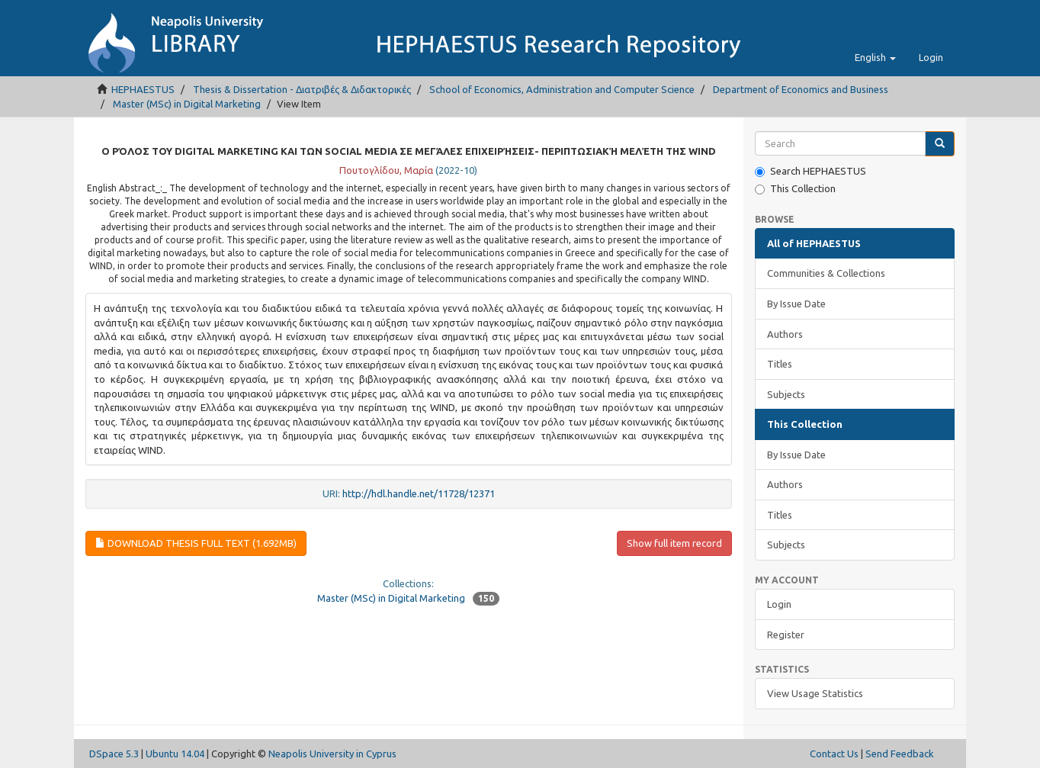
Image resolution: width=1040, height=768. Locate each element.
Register (785, 634)
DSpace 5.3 (114, 753)
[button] (875, 57)
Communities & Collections (826, 273)
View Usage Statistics (815, 693)
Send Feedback (899, 753)
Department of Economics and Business (800, 89)
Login (779, 604)
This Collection (795, 188)
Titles (779, 363)
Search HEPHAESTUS (810, 171)
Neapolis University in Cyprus (332, 753)
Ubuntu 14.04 (175, 753)
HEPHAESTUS (143, 89)
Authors (785, 334)
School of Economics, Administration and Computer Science (562, 89)
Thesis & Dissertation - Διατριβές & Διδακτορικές (302, 89)
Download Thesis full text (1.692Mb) (196, 543)
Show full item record (674, 543)
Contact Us (834, 753)
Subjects (786, 394)
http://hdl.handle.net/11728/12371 (418, 493)
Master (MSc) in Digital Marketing (187, 103)
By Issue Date (796, 303)
